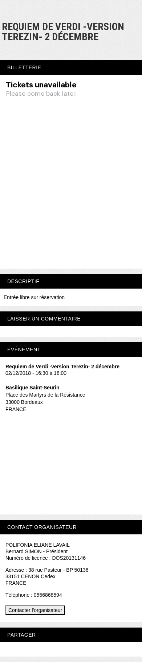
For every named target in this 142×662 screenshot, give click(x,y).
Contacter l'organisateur (35, 610)
